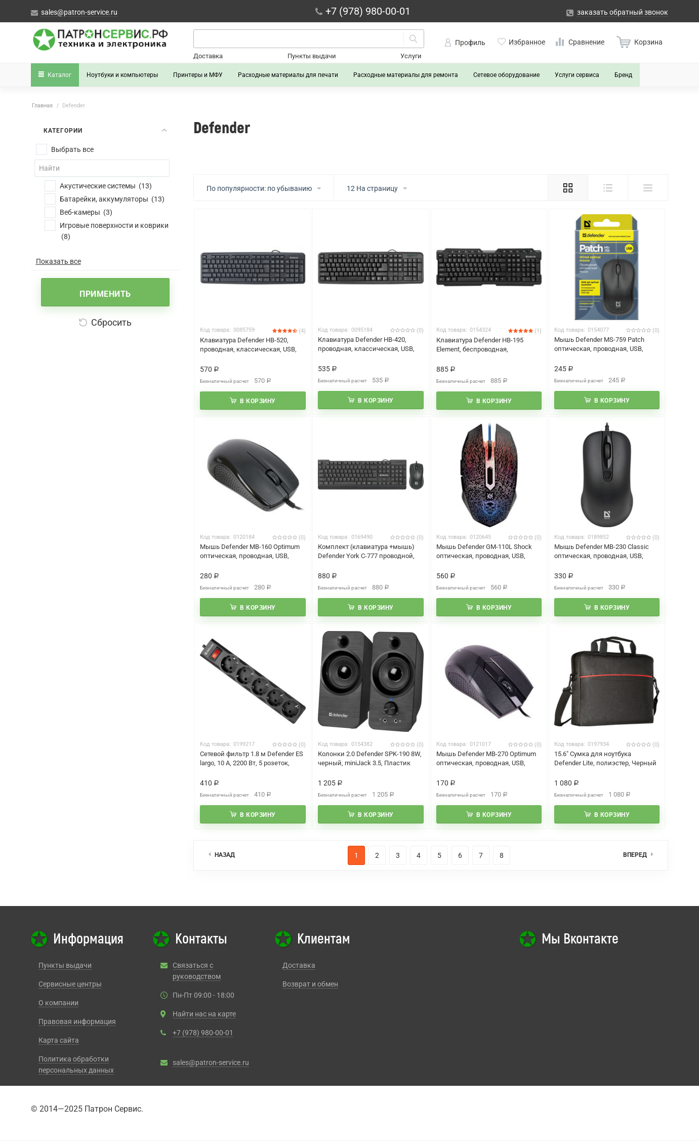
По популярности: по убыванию (264, 189)
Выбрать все (72, 149)
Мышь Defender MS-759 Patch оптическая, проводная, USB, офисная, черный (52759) (599, 349)
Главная (42, 105)
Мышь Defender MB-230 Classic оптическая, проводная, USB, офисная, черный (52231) (601, 556)
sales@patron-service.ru (211, 1062)
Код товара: (215, 330)
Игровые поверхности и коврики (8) (114, 231)
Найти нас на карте (204, 1014)
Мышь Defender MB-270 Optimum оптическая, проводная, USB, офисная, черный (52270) (486, 763)
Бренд (623, 74)
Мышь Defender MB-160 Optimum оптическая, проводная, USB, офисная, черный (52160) (250, 556)
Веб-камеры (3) (86, 212)
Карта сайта (58, 1040)
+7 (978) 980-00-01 (203, 1033)
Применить (105, 294)
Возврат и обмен (310, 984)
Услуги (411, 56)
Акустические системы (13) (106, 186)
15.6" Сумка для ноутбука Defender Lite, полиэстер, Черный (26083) (605, 763)
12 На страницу (377, 189)
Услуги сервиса (577, 74)
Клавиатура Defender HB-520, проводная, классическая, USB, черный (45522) (248, 349)
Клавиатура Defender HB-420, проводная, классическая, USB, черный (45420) (366, 349)
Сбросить (105, 322)
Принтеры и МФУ (198, 74)
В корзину (258, 401)
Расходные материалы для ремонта (405, 74)
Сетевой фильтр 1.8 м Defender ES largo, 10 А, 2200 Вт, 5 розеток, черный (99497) (251, 763)
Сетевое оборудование (506, 74)
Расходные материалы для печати (288, 74)
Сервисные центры (70, 984)
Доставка (208, 56)
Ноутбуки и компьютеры (122, 74)
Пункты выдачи (311, 56)
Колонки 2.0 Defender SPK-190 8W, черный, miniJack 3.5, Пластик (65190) (370, 763)
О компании (58, 1003)
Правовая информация (77, 1021)
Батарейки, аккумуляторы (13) (112, 199)
